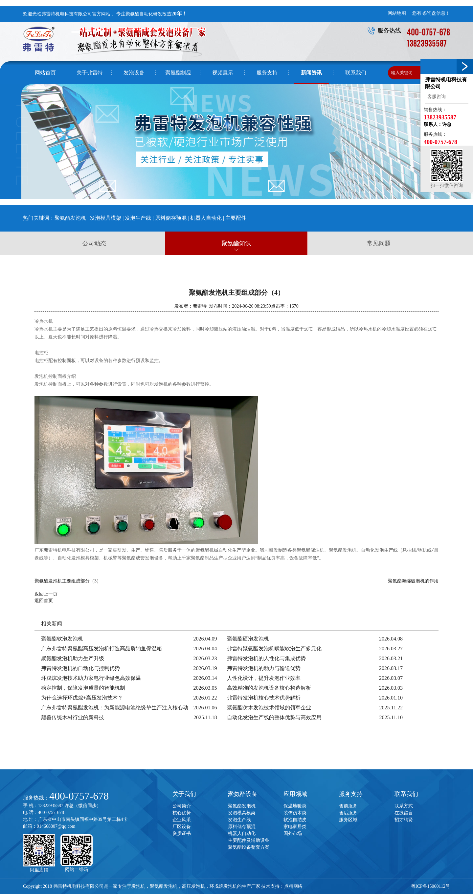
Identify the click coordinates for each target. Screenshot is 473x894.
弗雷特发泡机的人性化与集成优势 (266, 658)
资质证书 (181, 833)
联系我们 (406, 794)
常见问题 (379, 243)
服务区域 (348, 819)
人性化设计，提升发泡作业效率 (264, 678)
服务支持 (351, 794)
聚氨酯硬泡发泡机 (248, 638)
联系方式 (403, 805)
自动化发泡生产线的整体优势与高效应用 (274, 717)
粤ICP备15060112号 (430, 886)
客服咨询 (435, 96)
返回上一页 (45, 594)
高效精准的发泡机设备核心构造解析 (269, 688)
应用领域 (295, 794)
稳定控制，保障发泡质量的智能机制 (83, 688)
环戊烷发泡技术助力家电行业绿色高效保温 (91, 678)
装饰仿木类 (294, 812)
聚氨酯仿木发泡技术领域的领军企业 (269, 707)
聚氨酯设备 (243, 794)
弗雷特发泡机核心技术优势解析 (264, 698)
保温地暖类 (294, 805)
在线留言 (403, 812)
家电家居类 (294, 826)
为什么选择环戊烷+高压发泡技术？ (82, 698)
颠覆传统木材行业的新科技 (72, 717)
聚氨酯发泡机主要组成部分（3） (67, 581)
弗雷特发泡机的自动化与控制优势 (80, 668)
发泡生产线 (138, 218)
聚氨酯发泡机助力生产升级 (72, 658)
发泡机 (138, 886)
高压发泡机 (193, 886)
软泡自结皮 (294, 819)
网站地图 (397, 13)
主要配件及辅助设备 (248, 840)
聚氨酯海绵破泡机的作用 (413, 581)
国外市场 (292, 833)
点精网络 (293, 886)
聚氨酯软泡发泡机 (62, 638)
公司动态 (94, 243)
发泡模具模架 (105, 218)
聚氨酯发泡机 (70, 218)
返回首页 (43, 600)
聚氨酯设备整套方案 (248, 847)
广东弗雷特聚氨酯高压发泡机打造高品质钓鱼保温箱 (101, 648)
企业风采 (181, 819)
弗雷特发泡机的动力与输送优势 (264, 668)
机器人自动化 (206, 218)
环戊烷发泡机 (223, 886)
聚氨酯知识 (236, 243)
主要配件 (235, 218)
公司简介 (181, 805)
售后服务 (348, 812)
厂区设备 (181, 826)
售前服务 (348, 805)
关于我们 (184, 794)
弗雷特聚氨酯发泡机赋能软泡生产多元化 (274, 648)
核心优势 (181, 812)
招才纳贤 (403, 819)
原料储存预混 (171, 218)
